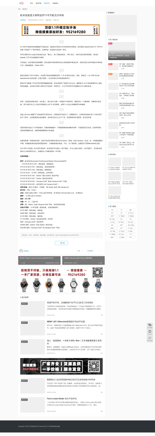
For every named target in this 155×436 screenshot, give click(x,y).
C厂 (122, 210)
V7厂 (131, 234)
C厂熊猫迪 (131, 216)
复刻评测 (39, 3)
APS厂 (112, 216)
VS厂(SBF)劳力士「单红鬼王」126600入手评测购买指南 (127, 95)
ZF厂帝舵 (112, 231)
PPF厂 (122, 225)
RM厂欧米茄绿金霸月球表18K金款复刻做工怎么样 (126, 105)
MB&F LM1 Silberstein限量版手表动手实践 (66, 322)
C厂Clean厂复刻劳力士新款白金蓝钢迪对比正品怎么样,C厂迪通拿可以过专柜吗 (114, 168)
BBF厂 (112, 237)
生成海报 (88, 251)
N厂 (122, 213)
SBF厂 (131, 210)
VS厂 (112, 210)
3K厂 (112, 225)
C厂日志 (112, 222)
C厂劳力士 (131, 213)
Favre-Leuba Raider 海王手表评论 (62, 402)
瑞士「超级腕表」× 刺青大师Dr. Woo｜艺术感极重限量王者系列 (74, 343)
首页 (32, 3)
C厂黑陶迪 (112, 234)
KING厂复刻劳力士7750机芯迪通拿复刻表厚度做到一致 (127, 76)
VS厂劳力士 (131, 222)
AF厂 (131, 237)
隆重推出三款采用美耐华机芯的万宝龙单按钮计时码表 (71, 382)
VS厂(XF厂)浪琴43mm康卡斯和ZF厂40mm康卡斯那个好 (129, 183)
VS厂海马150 (122, 234)
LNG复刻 (23, 20)
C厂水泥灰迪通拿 (131, 228)
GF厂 (121, 219)
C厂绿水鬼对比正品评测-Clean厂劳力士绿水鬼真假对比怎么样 (127, 85)
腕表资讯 (47, 3)
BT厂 (131, 219)
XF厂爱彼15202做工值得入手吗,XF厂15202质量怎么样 (127, 135)
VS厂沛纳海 (113, 219)
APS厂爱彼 (131, 225)
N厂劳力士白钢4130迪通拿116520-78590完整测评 (129, 168)
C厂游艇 (122, 237)
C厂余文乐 (122, 231)
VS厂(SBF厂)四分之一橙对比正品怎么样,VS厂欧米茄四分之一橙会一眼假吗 (127, 144)
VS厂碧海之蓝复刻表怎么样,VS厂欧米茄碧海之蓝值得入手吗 (114, 183)
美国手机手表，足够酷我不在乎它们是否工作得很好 (70, 303)
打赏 (77, 251)
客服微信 (56, 3)
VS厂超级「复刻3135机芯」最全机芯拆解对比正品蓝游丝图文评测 (127, 66)
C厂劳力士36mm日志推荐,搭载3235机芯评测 (114, 197)
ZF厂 (112, 213)
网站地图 (57, 430)
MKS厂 (112, 228)
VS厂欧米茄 (122, 222)
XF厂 (121, 228)
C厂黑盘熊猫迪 (131, 231)
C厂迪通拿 (122, 216)
